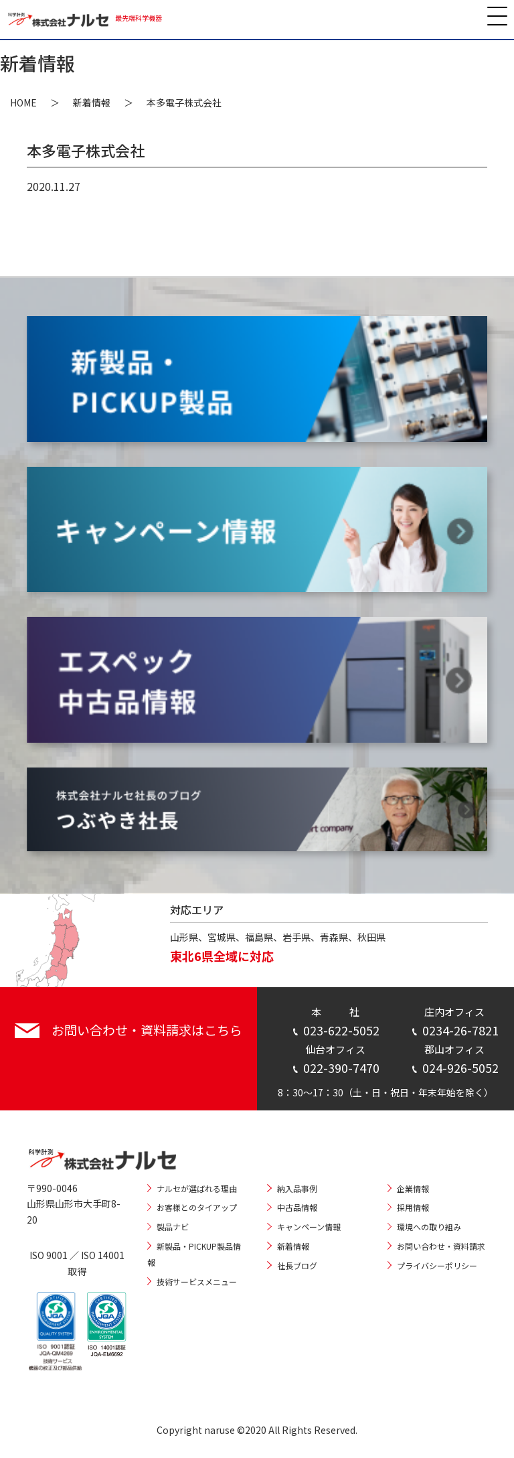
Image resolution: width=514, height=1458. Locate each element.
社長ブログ (297, 1265)
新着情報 (91, 102)
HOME (23, 102)
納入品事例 (297, 1188)
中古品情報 (297, 1207)
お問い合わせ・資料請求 (441, 1246)
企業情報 (413, 1188)
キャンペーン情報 (309, 1226)
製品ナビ (173, 1226)
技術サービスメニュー (197, 1281)
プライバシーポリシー (437, 1265)
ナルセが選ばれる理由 (197, 1188)
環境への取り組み (429, 1226)
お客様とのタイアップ (197, 1207)
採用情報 (413, 1207)
